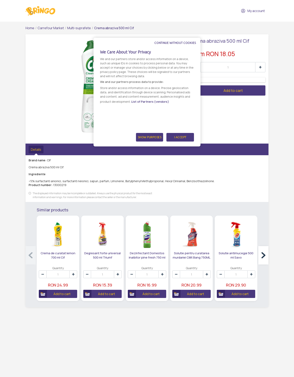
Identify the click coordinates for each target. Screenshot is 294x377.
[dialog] (147, 92)
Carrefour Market (51, 28)
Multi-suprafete (79, 28)
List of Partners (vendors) (150, 102)
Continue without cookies (175, 43)
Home (30, 28)
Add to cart (216, 90)
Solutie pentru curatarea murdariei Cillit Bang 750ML (191, 255)
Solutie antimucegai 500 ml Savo (236, 255)
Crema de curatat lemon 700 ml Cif (58, 255)
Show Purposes (149, 137)
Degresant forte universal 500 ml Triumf (102, 255)
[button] (263, 255)
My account (253, 11)
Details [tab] (36, 149)
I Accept (180, 137)
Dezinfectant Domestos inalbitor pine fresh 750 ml (147, 255)
